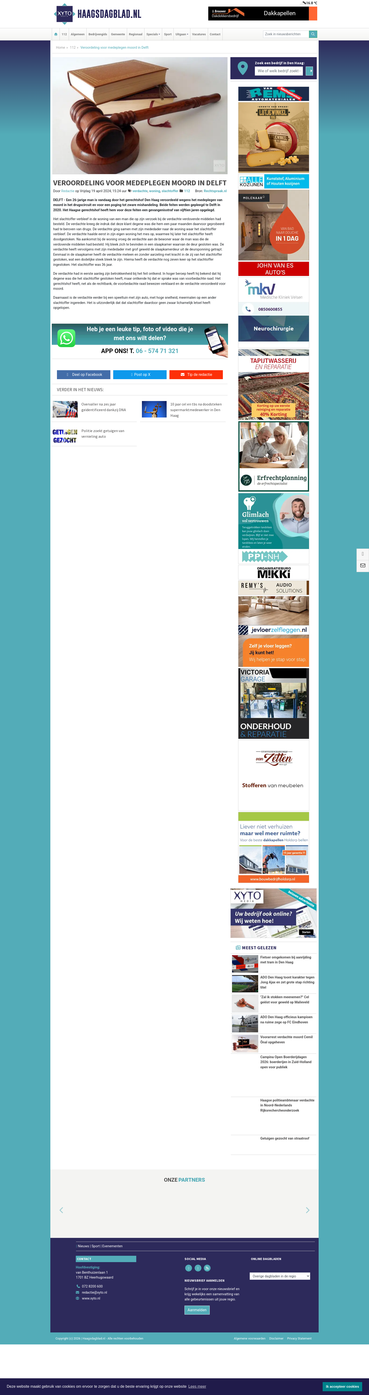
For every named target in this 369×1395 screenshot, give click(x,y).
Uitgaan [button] (181, 34)
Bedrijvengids (97, 34)
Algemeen (77, 34)
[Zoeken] (313, 34)
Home (60, 48)
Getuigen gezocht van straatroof (284, 1189)
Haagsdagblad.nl (109, 14)
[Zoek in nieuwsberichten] (286, 34)
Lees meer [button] (197, 1386)
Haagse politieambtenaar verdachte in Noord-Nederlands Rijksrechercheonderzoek (287, 1156)
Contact (215, 34)
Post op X (139, 374)
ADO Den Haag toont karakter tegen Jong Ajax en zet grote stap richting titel (287, 990)
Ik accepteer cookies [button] (342, 1386)
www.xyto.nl (91, 1349)
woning (154, 191)
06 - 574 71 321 (157, 350)
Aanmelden (197, 1360)
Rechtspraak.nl (215, 191)
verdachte (140, 191)
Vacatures (199, 34)
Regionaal (135, 34)
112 (64, 34)
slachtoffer (170, 191)
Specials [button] (152, 34)
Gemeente (118, 34)
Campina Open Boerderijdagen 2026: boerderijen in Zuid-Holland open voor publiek (285, 1112)
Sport (168, 34)
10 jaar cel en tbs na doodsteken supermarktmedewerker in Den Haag (196, 410)
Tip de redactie (196, 374)
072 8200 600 (92, 1337)
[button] (56, 1261)
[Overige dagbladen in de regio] (280, 1326)
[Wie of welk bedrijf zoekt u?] (279, 71)
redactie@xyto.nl (94, 1343)
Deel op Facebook (83, 374)
